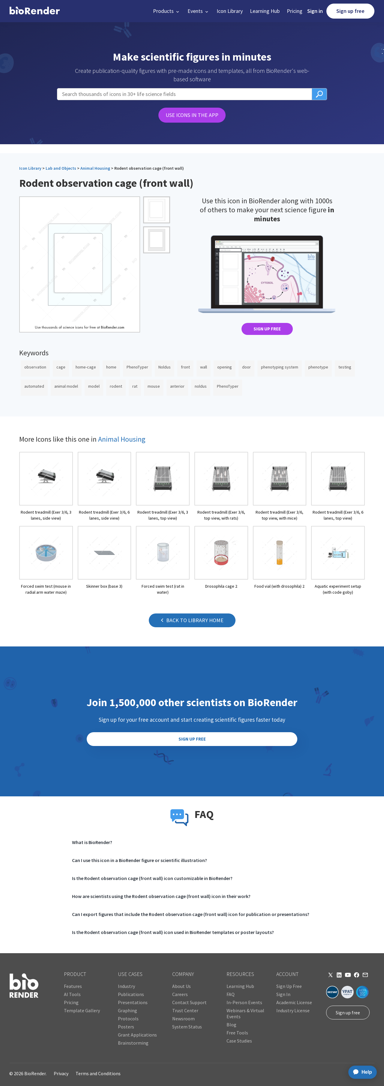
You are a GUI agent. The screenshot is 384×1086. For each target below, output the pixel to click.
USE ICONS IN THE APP (192, 115)
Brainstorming (133, 1043)
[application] (361, 1072)
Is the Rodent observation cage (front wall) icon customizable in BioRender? (152, 878)
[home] (35, 11)
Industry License (293, 1010)
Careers (180, 994)
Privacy (61, 1073)
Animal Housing (95, 168)
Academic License (294, 1002)
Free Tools (237, 1033)
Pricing (294, 10)
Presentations (133, 1002)
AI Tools (72, 994)
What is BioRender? (92, 842)
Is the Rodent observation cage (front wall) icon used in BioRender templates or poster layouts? (173, 932)
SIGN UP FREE (267, 329)
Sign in (315, 10)
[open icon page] (46, 486)
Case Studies (239, 1041)
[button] (166, 11)
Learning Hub (265, 10)
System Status (187, 1027)
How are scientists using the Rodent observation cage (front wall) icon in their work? (161, 896)
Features (73, 986)
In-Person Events (244, 1002)
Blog (231, 1025)
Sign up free (350, 10)
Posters (126, 1027)
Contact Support (189, 1002)
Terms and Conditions (98, 1073)
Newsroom (183, 1019)
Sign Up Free (289, 986)
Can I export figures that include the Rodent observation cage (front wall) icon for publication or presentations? (190, 914)
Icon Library (230, 10)
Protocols (128, 1019)
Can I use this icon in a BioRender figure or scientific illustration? (139, 860)
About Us (181, 986)
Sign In (283, 994)
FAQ (230, 994)
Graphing (127, 1010)
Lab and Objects (61, 168)
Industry (126, 986)
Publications (131, 994)
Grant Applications (137, 1035)
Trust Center (185, 1010)
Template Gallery (82, 1010)
